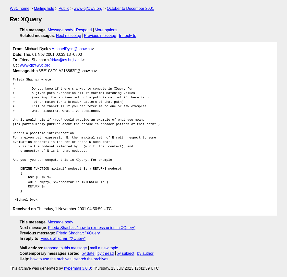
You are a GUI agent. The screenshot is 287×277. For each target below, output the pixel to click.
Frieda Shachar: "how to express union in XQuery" (91, 228)
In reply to (127, 36)
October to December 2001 (130, 8)
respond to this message (65, 248)
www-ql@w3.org (88, 8)
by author (145, 253)
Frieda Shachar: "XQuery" (78, 233)
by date (88, 253)
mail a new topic (104, 248)
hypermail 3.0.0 (77, 268)
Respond (84, 30)
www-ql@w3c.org (35, 65)
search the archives (91, 259)
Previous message (100, 36)
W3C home (19, 8)
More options (106, 30)
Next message (68, 36)
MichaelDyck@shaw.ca (71, 49)
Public (64, 8)
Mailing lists (44, 8)
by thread (105, 253)
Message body (60, 30)
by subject (125, 253)
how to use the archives (51, 259)
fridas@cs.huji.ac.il (65, 60)
